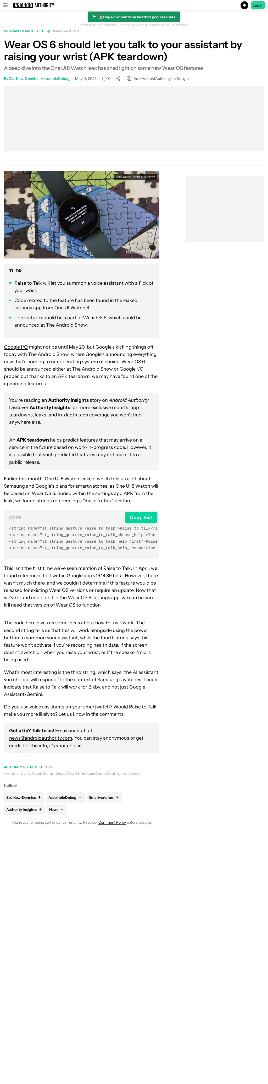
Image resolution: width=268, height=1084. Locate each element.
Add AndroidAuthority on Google (158, 78)
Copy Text (141, 517)
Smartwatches (65, 31)
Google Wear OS (67, 776)
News (49, 769)
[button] (134, 5)
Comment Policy (112, 824)
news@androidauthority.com (40, 740)
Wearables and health (24, 31)
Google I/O (16, 347)
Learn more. (179, 24)
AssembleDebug (55, 78)
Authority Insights (20, 769)
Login (258, 5)
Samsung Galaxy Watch (98, 776)
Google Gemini (43, 776)
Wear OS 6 (133, 362)
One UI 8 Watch (62, 479)
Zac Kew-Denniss (24, 78)
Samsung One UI (129, 776)
